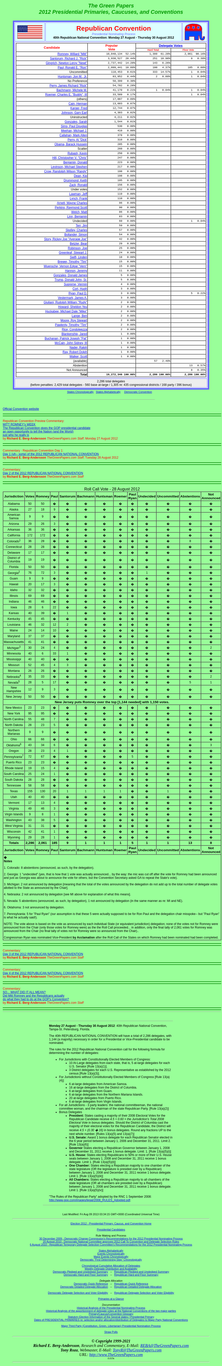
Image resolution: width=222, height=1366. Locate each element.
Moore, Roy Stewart (73, 320)
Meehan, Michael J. (74, 130)
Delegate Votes (171, 45)
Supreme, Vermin (75, 284)
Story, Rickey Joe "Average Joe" (65, 239)
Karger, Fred (78, 108)
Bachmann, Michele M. (71, 90)
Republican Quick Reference (131, 1283)
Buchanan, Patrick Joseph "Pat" (66, 338)
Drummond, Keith (75, 180)
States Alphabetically (108, 391)
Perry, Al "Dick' (77, 139)
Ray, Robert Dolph (74, 352)
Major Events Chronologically (111, 1256)
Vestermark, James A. (72, 298)
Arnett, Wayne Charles (72, 203)
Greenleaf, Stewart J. (73, 252)
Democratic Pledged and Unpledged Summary (80, 1271)
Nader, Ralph (78, 347)
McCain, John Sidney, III (71, 343)
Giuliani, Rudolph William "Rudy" (65, 302)
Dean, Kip (80, 176)
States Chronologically (80, 391)
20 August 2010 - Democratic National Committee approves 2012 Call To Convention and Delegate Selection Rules (111, 1241)
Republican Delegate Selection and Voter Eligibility (144, 1292)
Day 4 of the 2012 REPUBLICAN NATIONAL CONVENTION (43, 973)
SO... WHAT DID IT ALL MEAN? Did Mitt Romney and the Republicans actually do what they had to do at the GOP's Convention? (36, 995)
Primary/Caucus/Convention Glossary (111, 1313)
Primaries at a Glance (111, 1298)
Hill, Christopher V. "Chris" (69, 158)
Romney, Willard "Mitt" (72, 54)
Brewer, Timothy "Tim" (72, 261)
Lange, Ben (79, 316)
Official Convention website (21, 409)
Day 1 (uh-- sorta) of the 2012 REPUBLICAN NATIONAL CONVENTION (51, 454)
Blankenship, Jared (74, 334)
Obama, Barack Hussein (70, 144)
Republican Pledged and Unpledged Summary (141, 1271)
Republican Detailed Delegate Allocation (138, 1286)
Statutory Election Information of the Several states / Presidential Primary (111, 1316)
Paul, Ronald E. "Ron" (72, 67)
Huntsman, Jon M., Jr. (72, 76)
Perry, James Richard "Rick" (68, 85)
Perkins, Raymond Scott (71, 207)
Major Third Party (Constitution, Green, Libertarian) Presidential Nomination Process (111, 1325)
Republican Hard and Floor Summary (136, 1274)
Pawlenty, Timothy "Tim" (71, 325)
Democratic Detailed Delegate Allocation (84, 1286)
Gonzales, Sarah (76, 121)
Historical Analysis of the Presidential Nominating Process (111, 1307)
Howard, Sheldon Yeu (72, 307)
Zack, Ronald (78, 185)
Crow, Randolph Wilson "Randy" (65, 171)
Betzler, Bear (78, 243)
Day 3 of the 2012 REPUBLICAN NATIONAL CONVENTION (43, 954)
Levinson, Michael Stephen (69, 167)
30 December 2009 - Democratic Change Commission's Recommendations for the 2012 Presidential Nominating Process (111, 1238)
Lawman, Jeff (78, 194)
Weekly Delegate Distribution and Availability (111, 1268)
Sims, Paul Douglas (74, 126)
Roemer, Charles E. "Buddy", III (66, 94)
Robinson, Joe (77, 248)
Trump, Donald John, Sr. (71, 279)
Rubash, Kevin (77, 153)
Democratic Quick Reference (91, 1283)
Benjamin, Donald (75, 162)
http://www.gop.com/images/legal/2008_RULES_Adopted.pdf (89, 1200)
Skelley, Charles (76, 230)
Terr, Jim (81, 225)
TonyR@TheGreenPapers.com (137, 1350)
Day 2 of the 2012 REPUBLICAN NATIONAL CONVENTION (43, 473)
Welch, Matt (79, 212)
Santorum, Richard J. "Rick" (68, 58)
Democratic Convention (138, 391)
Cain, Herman (77, 103)
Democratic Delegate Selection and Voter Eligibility (78, 1292)
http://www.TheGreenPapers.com (116, 1354)
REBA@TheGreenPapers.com (164, 1345)
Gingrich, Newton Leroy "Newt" (66, 63)
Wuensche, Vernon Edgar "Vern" (65, 266)
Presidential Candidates (111, 1229)
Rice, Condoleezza (74, 329)
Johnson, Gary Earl (74, 112)
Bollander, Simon (75, 234)
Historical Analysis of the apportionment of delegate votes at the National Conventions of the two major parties (111, 1310)
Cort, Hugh (79, 289)
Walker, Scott (78, 356)
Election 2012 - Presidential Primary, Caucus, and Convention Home (111, 1223)
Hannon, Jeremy (76, 270)
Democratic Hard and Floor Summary (86, 1274)
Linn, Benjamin (77, 216)
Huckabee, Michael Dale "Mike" (66, 311)
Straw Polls (111, 1331)
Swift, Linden (78, 257)
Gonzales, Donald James (70, 275)
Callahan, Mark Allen (73, 135)
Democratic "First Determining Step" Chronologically (111, 1259)
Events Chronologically (110, 1253)
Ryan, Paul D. (77, 293)
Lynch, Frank (78, 198)
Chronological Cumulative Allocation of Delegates (111, 1265)
